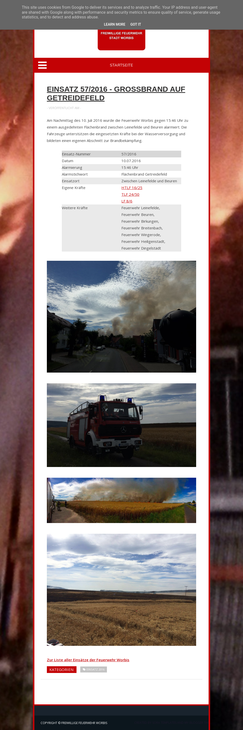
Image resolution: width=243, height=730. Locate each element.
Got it (135, 24)
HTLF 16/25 (131, 187)
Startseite (121, 65)
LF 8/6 (126, 201)
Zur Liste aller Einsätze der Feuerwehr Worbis (88, 659)
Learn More (114, 24)
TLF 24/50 (130, 194)
